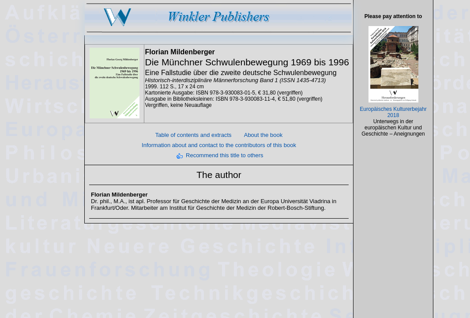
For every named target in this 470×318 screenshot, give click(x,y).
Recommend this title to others (224, 155)
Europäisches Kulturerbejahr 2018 (393, 112)
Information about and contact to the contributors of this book (219, 145)
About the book (263, 135)
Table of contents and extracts (193, 135)
